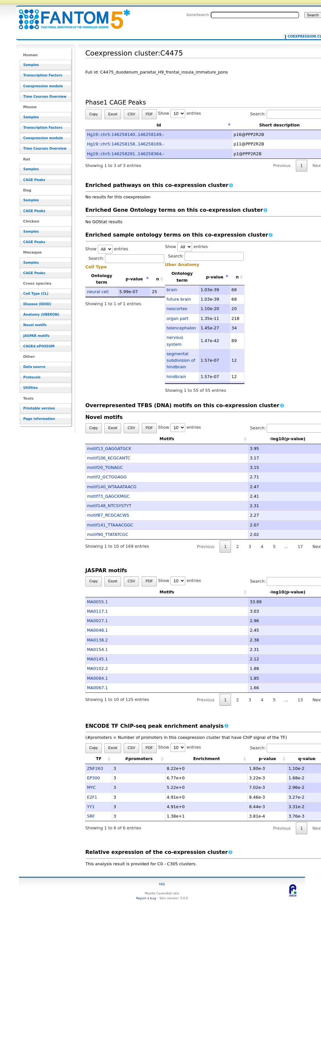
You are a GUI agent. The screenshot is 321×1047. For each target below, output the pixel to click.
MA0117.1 (97, 611)
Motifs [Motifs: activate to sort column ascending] (134, 438)
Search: (126, 258)
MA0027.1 (97, 620)
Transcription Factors (42, 75)
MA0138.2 (97, 640)
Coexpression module (43, 86)
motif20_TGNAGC (105, 467)
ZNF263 (95, 768)
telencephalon (181, 327)
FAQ (162, 884)
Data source (34, 367)
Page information (39, 419)
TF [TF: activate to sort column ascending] (98, 758)
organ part (177, 318)
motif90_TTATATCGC (107, 534)
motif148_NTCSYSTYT (109, 505)
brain (172, 289)
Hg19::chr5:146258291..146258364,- (125, 153)
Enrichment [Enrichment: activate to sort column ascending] (206, 758)
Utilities (30, 388)
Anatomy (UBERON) (41, 314)
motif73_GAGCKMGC (108, 496)
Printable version (39, 408)
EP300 (93, 777)
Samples (31, 65)
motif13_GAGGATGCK (109, 448)
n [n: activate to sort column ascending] (157, 278)
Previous (282, 165)
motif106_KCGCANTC (109, 458)
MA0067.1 (97, 687)
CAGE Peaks (34, 180)
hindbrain (176, 376)
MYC (91, 787)
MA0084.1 (97, 678)
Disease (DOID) (37, 304)
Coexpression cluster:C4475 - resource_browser (70, 15)
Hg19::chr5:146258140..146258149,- (125, 134)
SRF (91, 816)
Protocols (32, 377)
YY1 (91, 806)
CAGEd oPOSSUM (38, 346)
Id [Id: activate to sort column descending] (158, 125)
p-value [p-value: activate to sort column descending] (134, 278)
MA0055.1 (97, 601)
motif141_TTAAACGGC (110, 525)
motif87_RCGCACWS (108, 515)
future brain (179, 299)
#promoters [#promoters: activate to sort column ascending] (139, 758)
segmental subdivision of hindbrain (181, 360)
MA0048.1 (97, 630)
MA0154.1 (97, 649)
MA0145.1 (97, 658)
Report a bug (146, 898)
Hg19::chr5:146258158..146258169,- (125, 143)
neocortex (177, 308)
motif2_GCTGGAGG (107, 476)
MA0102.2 (97, 668)
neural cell (98, 291)
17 (300, 546)
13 (300, 699)
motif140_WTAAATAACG (111, 486)
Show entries (179, 113)
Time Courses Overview (44, 96)
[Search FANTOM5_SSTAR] (255, 15)
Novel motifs (34, 325)
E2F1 (92, 797)
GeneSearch (198, 14)
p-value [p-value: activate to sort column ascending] (267, 758)
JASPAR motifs (36, 336)
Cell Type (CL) (35, 293)
